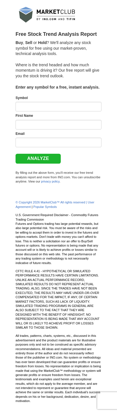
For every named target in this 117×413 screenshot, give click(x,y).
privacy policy (50, 181)
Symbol (22, 98)
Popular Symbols (45, 206)
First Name (24, 116)
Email (20, 134)
